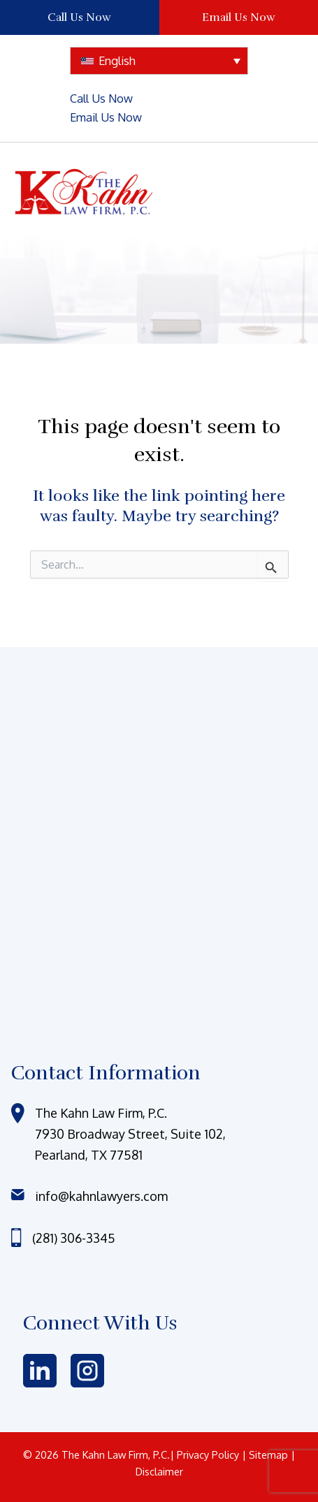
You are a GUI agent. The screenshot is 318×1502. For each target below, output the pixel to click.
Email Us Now (238, 17)
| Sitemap (266, 1454)
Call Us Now (79, 17)
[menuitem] (158, 61)
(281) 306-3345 (73, 1238)
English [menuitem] (117, 60)
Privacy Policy (209, 1454)
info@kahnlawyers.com (101, 1196)
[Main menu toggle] (276, 193)
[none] (158, 61)
